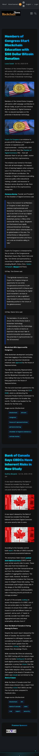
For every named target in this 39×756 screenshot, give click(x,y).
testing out (20, 659)
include (15, 675)
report (11, 551)
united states (14, 436)
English (28, 4)
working (24, 600)
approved (19, 363)
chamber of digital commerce (20, 431)
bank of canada (14, 706)
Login (36, 4)
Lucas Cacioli (9, 64)
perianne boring (15, 427)
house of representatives (18, 422)
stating (15, 646)
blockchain (13, 412)
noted (15, 688)
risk (10, 711)
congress (12, 417)
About (4, 4)
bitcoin (23, 412)
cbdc (25, 706)
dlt (22, 702)
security (27, 711)
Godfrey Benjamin (11, 474)
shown (24, 664)
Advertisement (13, 4)
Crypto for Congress (12, 139)
